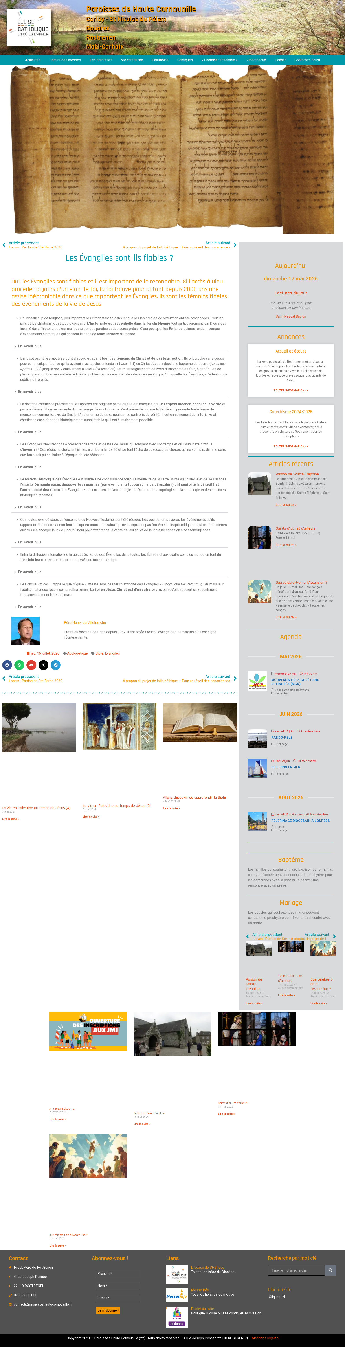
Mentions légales (265, 1338)
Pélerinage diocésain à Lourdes (300, 821)
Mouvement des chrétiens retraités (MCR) (295, 682)
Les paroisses (101, 60)
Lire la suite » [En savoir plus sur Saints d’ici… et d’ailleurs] (286, 545)
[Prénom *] (118, 1274)
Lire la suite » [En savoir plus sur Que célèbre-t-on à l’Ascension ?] (286, 617)
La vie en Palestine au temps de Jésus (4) (36, 807)
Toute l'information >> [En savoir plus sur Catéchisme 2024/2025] (291, 446)
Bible (99, 653)
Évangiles (112, 653)
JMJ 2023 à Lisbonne (62, 1108)
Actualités (32, 60)
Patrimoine (160, 60)
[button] (119, 346)
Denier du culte (202, 1309)
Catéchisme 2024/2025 (291, 412)
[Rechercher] (330, 1270)
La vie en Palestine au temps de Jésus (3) (117, 805)
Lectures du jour (291, 293)
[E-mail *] (118, 1298)
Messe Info (200, 1290)
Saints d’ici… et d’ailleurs (295, 528)
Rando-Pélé (281, 738)
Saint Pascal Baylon (291, 316)
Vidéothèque (256, 60)
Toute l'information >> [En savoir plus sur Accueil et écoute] (291, 390)
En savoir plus (29, 346)
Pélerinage (281, 744)
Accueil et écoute (290, 351)
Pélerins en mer (285, 767)
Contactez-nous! (307, 60)
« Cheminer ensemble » (220, 60)
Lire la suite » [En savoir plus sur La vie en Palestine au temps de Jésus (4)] (10, 819)
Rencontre (281, 693)
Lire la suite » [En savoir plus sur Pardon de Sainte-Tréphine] (286, 504)
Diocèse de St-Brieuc (207, 1267)
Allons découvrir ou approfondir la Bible (194, 797)
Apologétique (77, 653)
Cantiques (185, 60)
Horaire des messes (65, 60)
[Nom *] (118, 1286)
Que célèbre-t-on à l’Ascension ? (301, 582)
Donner (280, 60)
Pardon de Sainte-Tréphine (297, 474)
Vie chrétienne (132, 60)
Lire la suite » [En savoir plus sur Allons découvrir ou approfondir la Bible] (171, 808)
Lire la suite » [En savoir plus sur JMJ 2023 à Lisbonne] (57, 1119)
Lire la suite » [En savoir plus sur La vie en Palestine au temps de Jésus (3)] (91, 816)
